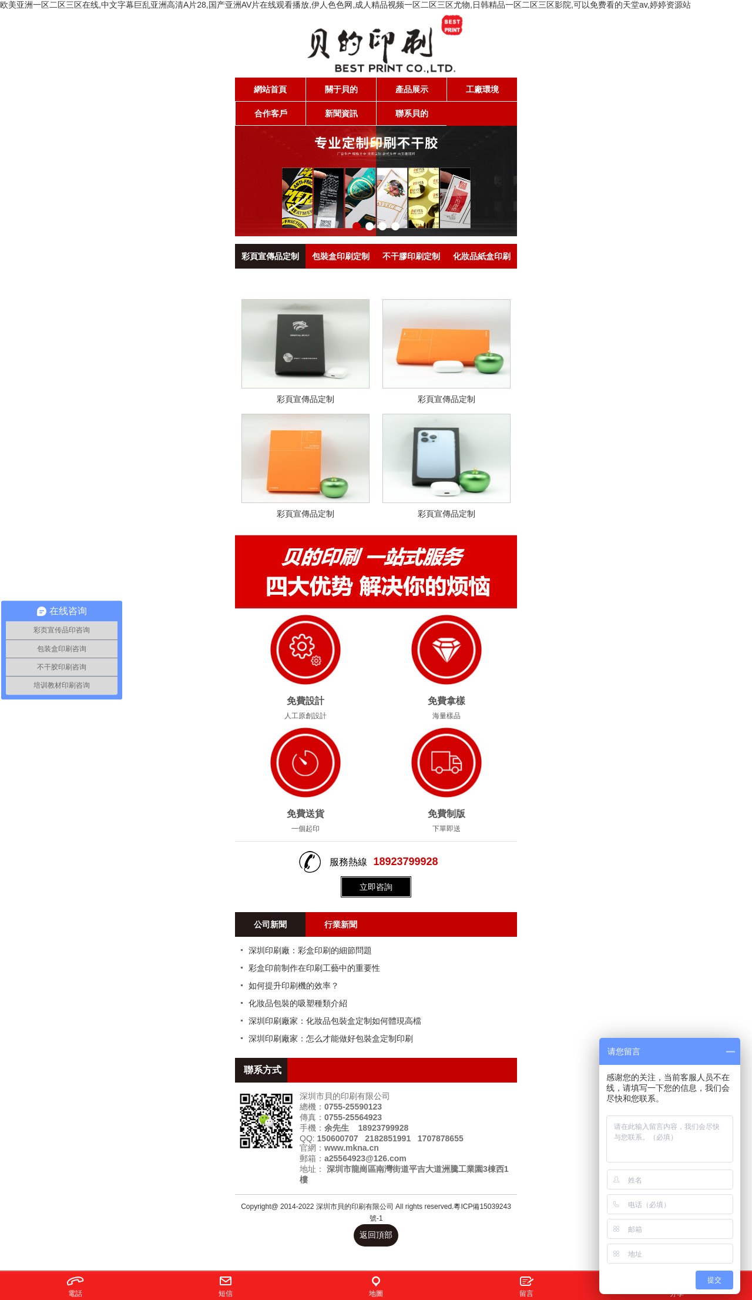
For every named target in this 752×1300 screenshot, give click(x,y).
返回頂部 (376, 1234)
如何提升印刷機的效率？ (294, 985)
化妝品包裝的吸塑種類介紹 (298, 1003)
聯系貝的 (411, 113)
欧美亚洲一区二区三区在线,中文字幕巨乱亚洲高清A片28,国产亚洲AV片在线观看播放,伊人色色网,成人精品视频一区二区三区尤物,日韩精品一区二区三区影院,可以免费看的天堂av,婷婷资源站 (345, 4)
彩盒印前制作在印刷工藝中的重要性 (314, 968)
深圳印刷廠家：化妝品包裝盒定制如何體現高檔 (335, 1021)
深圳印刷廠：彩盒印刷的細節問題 (310, 950)
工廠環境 (482, 89)
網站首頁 (270, 89)
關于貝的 (341, 89)
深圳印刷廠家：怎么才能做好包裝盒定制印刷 (331, 1038)
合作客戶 (270, 113)
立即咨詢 (376, 887)
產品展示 (411, 89)
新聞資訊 (341, 113)
